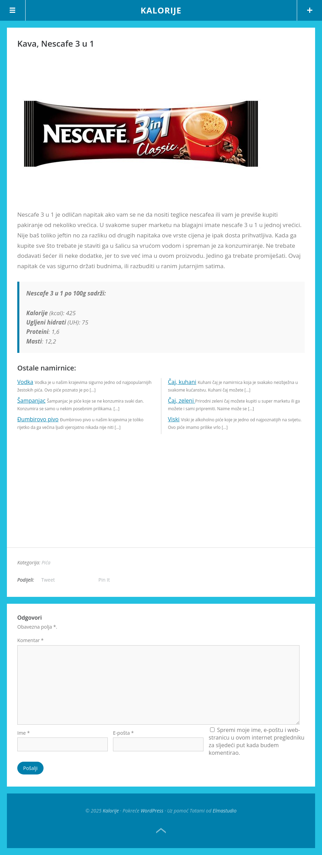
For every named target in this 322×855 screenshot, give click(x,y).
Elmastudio (224, 810)
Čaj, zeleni (181, 400)
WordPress (152, 810)
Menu (13, 10)
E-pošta (123, 733)
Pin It (104, 579)
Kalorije (161, 10)
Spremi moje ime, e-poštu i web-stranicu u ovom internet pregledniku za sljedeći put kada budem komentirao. (256, 741)
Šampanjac (31, 400)
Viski (174, 419)
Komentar (30, 640)
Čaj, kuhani (182, 382)
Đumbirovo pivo (37, 419)
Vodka (25, 382)
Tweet (48, 579)
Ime (23, 733)
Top (161, 831)
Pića (45, 562)
